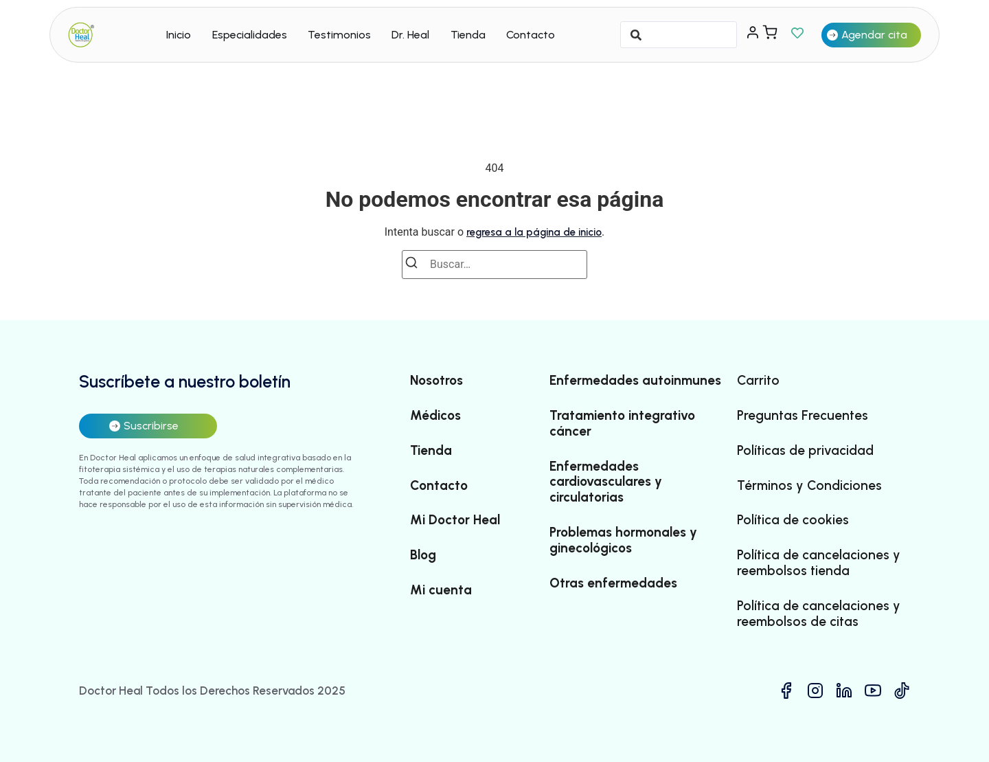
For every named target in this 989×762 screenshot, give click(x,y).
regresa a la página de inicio (534, 232)
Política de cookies (793, 520)
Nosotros (436, 380)
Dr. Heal (410, 34)
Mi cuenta (441, 590)
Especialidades (249, 34)
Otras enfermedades (613, 583)
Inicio (178, 34)
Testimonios (339, 34)
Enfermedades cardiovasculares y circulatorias (605, 482)
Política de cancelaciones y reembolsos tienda (818, 563)
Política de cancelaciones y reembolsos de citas (818, 613)
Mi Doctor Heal (455, 520)
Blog (423, 555)
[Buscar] (415, 264)
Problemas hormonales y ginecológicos (623, 540)
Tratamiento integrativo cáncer (622, 423)
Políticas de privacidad (805, 450)
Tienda (468, 34)
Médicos (435, 415)
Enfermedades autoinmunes (635, 380)
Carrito (758, 380)
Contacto (530, 34)
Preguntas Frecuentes (802, 415)
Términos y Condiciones (809, 485)
